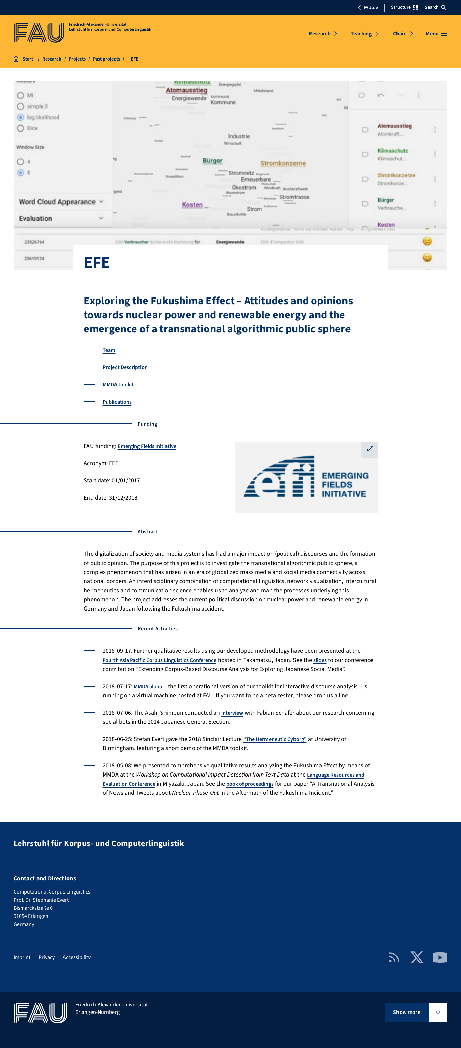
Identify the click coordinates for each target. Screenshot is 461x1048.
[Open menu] (436, 33)
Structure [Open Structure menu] (404, 7)
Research (319, 34)
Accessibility (77, 957)
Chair (399, 34)
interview (233, 713)
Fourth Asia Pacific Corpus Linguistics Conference (167, 660)
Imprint (22, 957)
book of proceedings (259, 784)
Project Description (128, 367)
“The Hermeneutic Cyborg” (278, 739)
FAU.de (367, 7)
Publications (119, 402)
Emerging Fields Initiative (151, 446)
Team (110, 350)
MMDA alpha (149, 686)
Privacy (47, 957)
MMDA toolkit (120, 384)
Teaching (361, 34)
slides (336, 660)
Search (436, 7)
